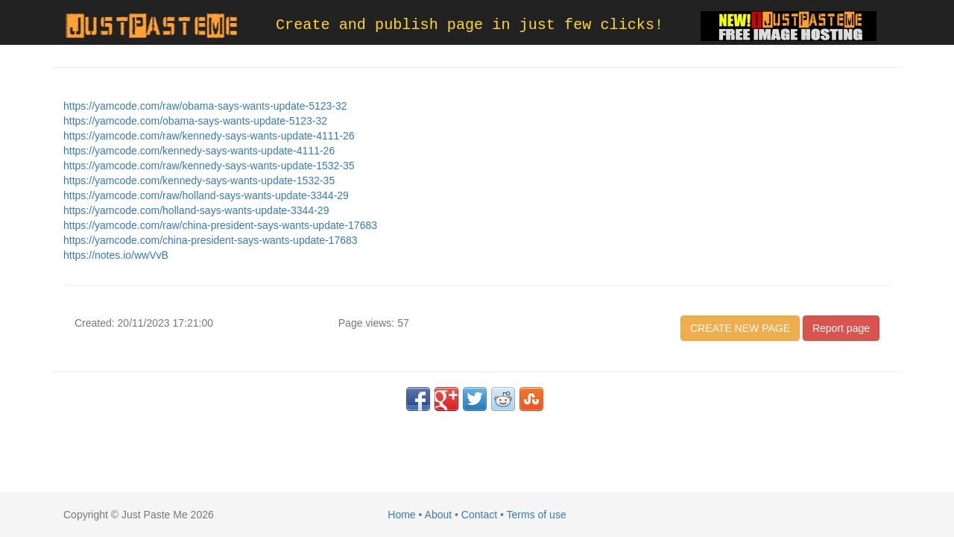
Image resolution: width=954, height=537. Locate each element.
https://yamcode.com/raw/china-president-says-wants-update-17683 (220, 225)
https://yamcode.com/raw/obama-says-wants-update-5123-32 (205, 106)
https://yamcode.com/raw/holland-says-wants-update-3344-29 (206, 195)
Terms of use (536, 515)
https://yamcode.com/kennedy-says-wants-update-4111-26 (199, 151)
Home (401, 515)
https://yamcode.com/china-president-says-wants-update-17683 (210, 240)
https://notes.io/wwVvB (115, 255)
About (438, 515)
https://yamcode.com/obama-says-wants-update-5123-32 (195, 121)
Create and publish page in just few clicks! (469, 25)
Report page (841, 328)
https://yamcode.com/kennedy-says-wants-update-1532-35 (199, 180)
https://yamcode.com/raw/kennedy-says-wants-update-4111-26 (209, 136)
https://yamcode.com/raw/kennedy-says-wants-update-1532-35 (209, 166)
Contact (479, 515)
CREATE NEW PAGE (740, 328)
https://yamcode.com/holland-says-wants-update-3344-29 (196, 210)
